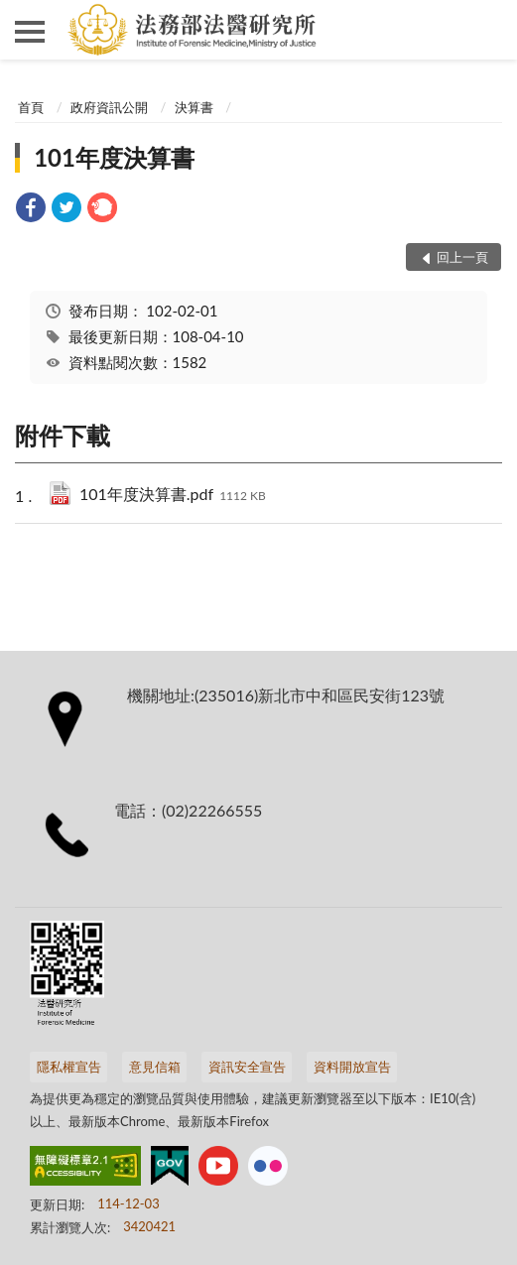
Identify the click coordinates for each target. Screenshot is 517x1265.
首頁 (31, 107)
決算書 (194, 107)
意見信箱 (155, 1067)
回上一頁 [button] (462, 257)
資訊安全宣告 (247, 1067)
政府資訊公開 (109, 107)
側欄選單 (30, 32)
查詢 (487, 30)
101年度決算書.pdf (172, 495)
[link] (31, 209)
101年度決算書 (114, 157)
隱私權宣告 (69, 1067)
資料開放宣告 (352, 1067)
